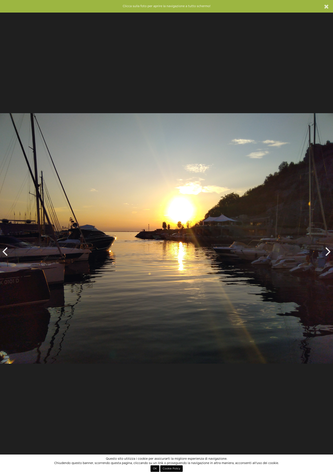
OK (155, 468)
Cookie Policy (171, 468)
